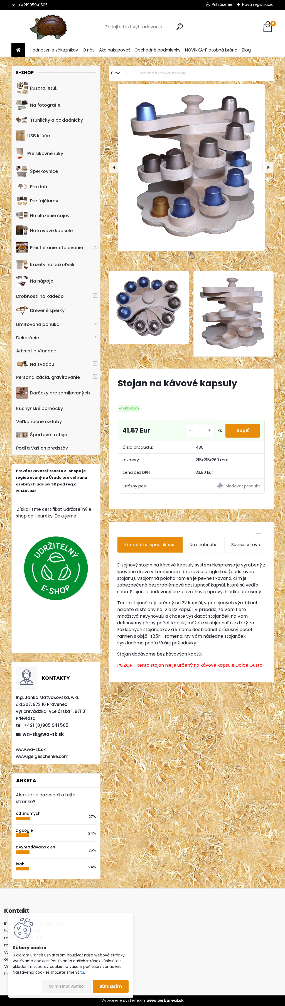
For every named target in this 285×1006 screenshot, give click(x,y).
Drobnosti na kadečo (40, 296)
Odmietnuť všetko (66, 986)
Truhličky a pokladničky (49, 120)
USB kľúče (33, 135)
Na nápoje (34, 281)
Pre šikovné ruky (39, 153)
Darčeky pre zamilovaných (53, 393)
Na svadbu (35, 364)
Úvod (116, 73)
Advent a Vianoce (36, 351)
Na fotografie (38, 105)
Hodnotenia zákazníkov (54, 50)
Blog (246, 50)
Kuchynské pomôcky (39, 408)
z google (24, 830)
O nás (89, 50)
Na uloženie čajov (43, 215)
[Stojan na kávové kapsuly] (191, 167)
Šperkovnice (37, 171)
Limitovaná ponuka (38, 324)
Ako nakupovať (114, 50)
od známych (28, 813)
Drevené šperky (40, 310)
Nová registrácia (258, 4)
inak (20, 864)
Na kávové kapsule (44, 230)
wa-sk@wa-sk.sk (43, 734)
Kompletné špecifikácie (150, 544)
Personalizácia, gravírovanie (48, 377)
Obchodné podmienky (157, 50)
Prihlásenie (222, 4)
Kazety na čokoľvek (45, 264)
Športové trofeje (41, 434)
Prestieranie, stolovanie (49, 247)
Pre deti (31, 186)
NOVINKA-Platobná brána (211, 50)
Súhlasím (110, 986)
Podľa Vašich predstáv (42, 448)
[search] (179, 26)
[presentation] (114, 167)
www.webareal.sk (165, 1000)
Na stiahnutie (203, 544)
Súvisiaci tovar (252, 544)
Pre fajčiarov (37, 200)
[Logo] (49, 27)
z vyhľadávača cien (35, 847)
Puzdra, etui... (38, 88)
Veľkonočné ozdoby (39, 421)
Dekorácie (27, 338)
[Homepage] (18, 50)
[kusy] (200, 430)
